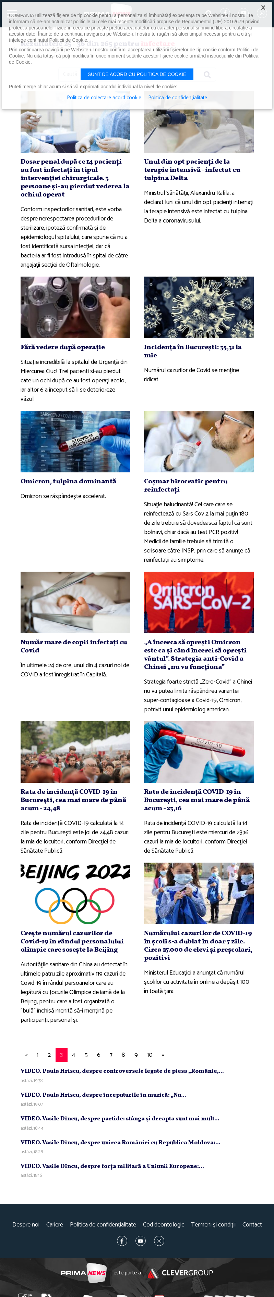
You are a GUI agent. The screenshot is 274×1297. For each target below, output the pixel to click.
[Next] (163, 1055)
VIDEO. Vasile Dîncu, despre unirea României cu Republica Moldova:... (121, 1143)
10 (150, 1055)
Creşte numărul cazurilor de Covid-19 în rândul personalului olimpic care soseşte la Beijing (72, 942)
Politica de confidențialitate (103, 1225)
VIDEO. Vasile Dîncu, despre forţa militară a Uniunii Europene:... (112, 1166)
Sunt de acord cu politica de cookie (137, 74)
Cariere (54, 1225)
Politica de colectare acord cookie (104, 98)
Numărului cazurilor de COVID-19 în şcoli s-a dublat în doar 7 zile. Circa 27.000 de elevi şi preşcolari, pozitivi (198, 946)
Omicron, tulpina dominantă (68, 481)
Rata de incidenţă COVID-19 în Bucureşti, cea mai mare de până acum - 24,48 (73, 800)
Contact (252, 1225)
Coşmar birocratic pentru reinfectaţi (186, 486)
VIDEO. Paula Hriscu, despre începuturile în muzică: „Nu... (103, 1095)
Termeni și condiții (213, 1225)
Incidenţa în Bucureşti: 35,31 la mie (193, 351)
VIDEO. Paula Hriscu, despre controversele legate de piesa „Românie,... (122, 1071)
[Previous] (26, 1055)
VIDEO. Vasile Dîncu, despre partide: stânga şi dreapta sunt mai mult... (120, 1119)
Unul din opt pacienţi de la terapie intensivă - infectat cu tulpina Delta (192, 170)
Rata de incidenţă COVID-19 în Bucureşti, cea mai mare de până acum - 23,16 (197, 800)
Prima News (84, 1273)
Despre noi (25, 1225)
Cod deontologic (163, 1225)
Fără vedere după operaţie (63, 347)
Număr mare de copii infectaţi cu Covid (74, 647)
